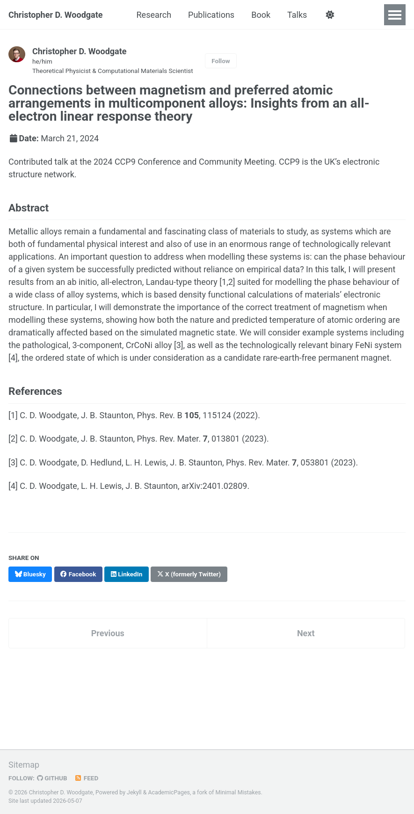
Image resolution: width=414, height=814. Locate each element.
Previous (107, 633)
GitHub (52, 778)
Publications (211, 15)
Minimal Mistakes (238, 792)
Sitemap (23, 765)
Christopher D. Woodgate (55, 15)
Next (306, 633)
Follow (220, 61)
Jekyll (134, 792)
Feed (86, 778)
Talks (297, 15)
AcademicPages (168, 792)
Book (260, 15)
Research (154, 15)
